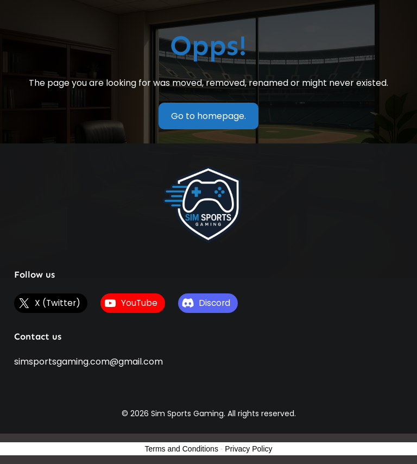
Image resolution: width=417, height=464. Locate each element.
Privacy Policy (248, 448)
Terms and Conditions (181, 448)
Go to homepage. (208, 116)
